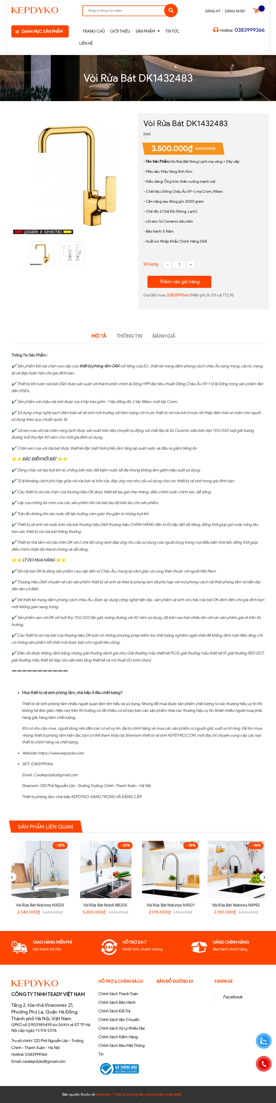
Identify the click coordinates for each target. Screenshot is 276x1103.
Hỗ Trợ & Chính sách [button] (120, 981)
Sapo (209, 1094)
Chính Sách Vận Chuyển (118, 1019)
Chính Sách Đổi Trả (114, 1011)
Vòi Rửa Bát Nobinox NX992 (236, 905)
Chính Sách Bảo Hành (117, 1002)
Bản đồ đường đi (175, 981)
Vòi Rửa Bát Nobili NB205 (105, 905)
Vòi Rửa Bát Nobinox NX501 (171, 905)
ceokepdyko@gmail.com (43, 1061)
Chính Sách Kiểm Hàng (118, 1037)
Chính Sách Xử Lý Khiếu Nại (121, 1028)
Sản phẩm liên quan (45, 826)
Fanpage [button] (224, 981)
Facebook (232, 996)
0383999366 (249, 30)
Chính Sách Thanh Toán (118, 993)
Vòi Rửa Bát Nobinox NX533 (40, 905)
